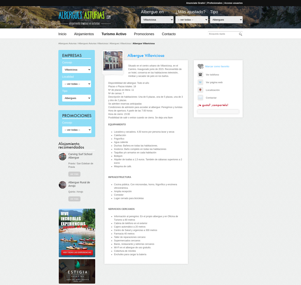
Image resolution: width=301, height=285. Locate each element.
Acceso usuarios (233, 3)
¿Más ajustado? (190, 11)
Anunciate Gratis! (195, 3)
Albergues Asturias (67, 43)
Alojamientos (84, 34)
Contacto (169, 34)
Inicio (62, 34)
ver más (74, 174)
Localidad (68, 76)
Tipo (214, 11)
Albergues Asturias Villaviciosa (93, 43)
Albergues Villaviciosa (120, 43)
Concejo (67, 62)
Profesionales (214, 3)
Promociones (144, 34)
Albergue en (152, 11)
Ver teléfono (208, 74)
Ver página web (210, 82)
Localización (209, 90)
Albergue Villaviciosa (144, 43)
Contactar (207, 97)
